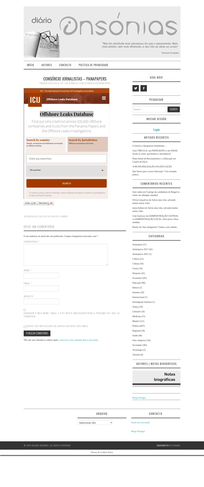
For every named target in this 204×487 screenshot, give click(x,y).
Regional (136, 331)
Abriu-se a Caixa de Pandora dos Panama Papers (90, 83)
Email (28, 283)
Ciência (135, 259)
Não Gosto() (45, 203)
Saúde (135, 335)
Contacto (65, 65)
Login (156, 129)
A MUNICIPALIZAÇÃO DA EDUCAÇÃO (152, 166)
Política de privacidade (93, 65)
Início (30, 65)
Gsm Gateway (138, 216)
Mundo (135, 321)
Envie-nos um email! (140, 422)
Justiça (135, 307)
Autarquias (137, 244)
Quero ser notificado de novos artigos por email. (57, 326)
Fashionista (163, 445)
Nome (28, 270)
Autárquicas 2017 (140, 249)
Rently (135, 227)
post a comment (61, 216)
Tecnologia (137, 350)
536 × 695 (64, 83)
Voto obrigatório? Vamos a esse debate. (159, 227)
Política (135, 326)
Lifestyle (136, 311)
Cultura (135, 264)
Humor (135, 287)
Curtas (135, 268)
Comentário (32, 241)
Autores (46, 65)
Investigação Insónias (142, 302)
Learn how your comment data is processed (78, 340)
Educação (136, 283)
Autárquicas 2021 (140, 254)
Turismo (136, 355)
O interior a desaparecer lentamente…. (149, 146)
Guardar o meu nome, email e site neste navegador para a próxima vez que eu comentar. (72, 315)
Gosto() (30, 203)
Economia (137, 278)
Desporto (136, 273)
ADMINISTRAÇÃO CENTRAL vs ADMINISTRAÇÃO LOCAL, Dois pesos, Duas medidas (155, 219)
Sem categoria (138, 340)
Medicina (136, 316)
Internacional (138, 297)
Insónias (136, 292)
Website (28, 296)
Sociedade (137, 345)
